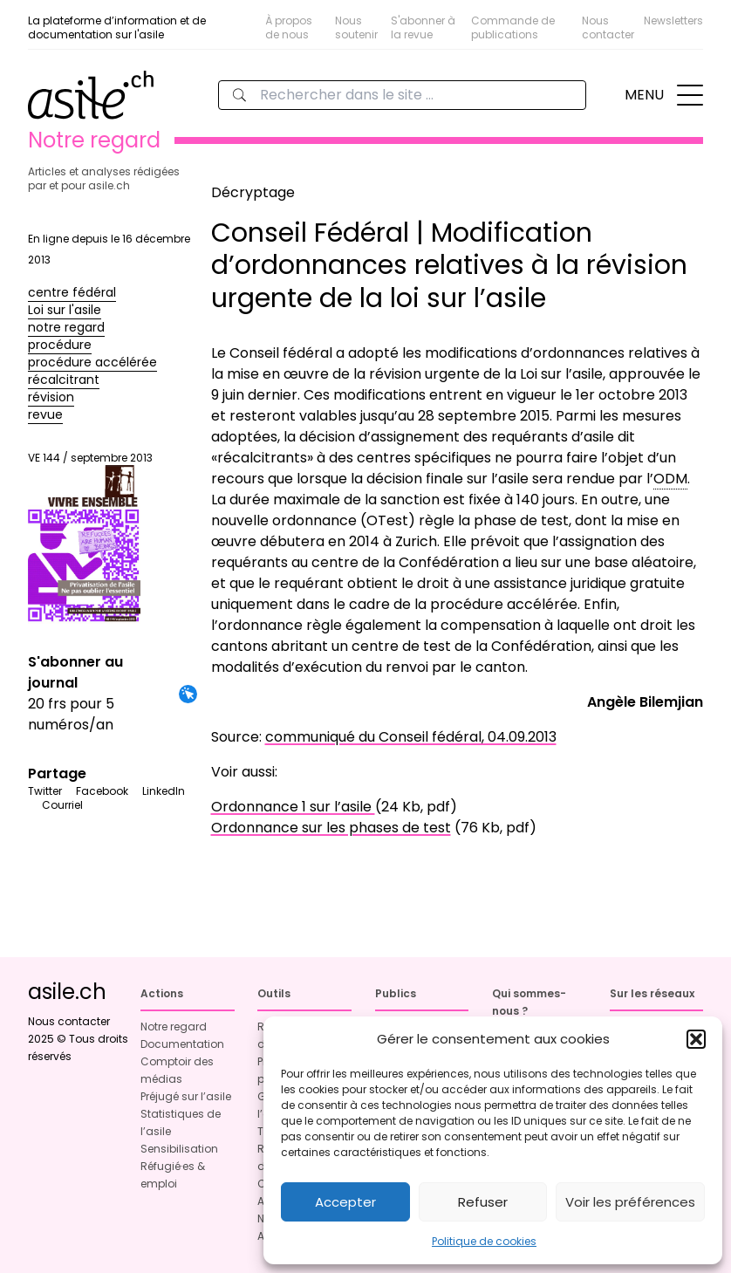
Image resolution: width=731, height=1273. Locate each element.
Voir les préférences (630, 1202)
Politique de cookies (484, 1241)
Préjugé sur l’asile (185, 1096)
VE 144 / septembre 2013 (90, 537)
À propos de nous (288, 27)
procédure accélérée (92, 362)
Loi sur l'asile (64, 309)
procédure (60, 344)
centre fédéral (72, 292)
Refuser (483, 1202)
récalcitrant (63, 379)
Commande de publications (513, 27)
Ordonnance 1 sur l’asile (293, 807)
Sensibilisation (179, 1148)
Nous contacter (608, 27)
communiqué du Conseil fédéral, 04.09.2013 (411, 737)
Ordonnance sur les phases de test (331, 828)
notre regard (66, 327)
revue (45, 414)
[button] (696, 1039)
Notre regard (173, 1026)
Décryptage (253, 192)
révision (51, 397)
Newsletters (673, 20)
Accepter (345, 1202)
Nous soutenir (356, 27)
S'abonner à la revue (423, 27)
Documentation (182, 1044)
